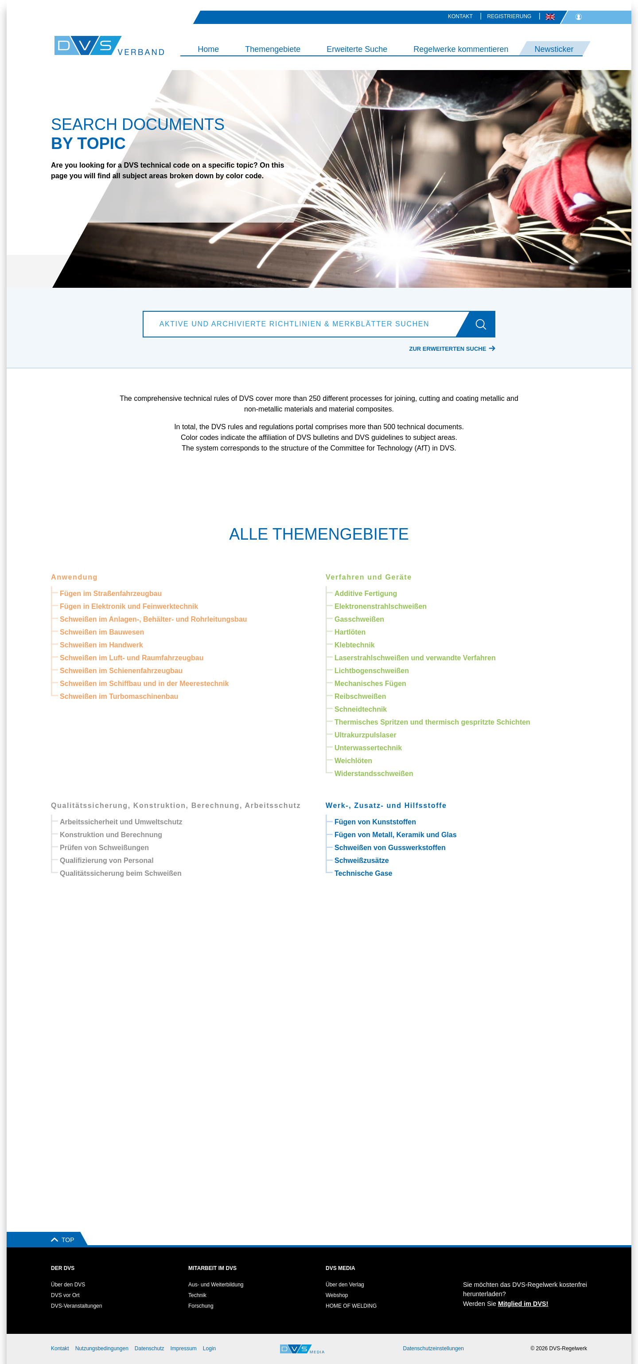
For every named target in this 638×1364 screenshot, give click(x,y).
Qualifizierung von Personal (107, 860)
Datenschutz (149, 1348)
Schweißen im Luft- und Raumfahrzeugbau (131, 658)
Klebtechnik (355, 645)
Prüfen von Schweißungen (104, 847)
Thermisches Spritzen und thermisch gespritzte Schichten (432, 722)
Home (208, 49)
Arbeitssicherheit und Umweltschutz (121, 822)
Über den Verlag (345, 1285)
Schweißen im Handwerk (101, 645)
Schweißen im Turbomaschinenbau (119, 696)
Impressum (184, 1348)
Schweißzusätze (362, 860)
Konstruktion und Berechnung (111, 835)
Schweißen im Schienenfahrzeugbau (121, 670)
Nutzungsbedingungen (101, 1348)
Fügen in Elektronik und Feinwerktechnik (129, 606)
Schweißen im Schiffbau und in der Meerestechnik (144, 683)
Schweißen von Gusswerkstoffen (390, 847)
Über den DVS (68, 1285)
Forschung (201, 1306)
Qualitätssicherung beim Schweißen (121, 873)
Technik (197, 1295)
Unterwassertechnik (368, 748)
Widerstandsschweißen (374, 773)
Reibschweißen (360, 696)
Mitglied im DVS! (523, 1303)
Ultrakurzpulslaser (366, 735)
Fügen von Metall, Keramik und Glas (396, 835)
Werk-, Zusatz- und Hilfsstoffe (386, 805)
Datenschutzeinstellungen (433, 1348)
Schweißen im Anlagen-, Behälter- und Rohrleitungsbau (153, 619)
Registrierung (509, 16)
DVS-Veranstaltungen (76, 1306)
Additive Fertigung (366, 593)
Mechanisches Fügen (370, 683)
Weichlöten (353, 760)
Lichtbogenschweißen (372, 670)
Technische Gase (363, 873)
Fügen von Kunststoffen (375, 822)
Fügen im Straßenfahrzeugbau (111, 593)
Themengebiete (272, 49)
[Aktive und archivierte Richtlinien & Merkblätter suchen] (309, 324)
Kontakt (460, 16)
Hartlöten (350, 632)
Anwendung (74, 577)
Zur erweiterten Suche (447, 348)
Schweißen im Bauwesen (102, 632)
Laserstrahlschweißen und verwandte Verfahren (415, 658)
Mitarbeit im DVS (212, 1268)
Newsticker (553, 49)
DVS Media (340, 1268)
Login (209, 1348)
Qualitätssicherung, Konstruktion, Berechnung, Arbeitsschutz (176, 805)
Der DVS (62, 1268)
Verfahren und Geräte (369, 577)
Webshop (337, 1295)
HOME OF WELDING (351, 1306)
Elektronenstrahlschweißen (381, 606)
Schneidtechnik (361, 709)
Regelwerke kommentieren (460, 49)
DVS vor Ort (65, 1295)
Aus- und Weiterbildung (216, 1285)
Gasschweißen (359, 619)
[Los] (484, 324)
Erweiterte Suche (357, 49)
